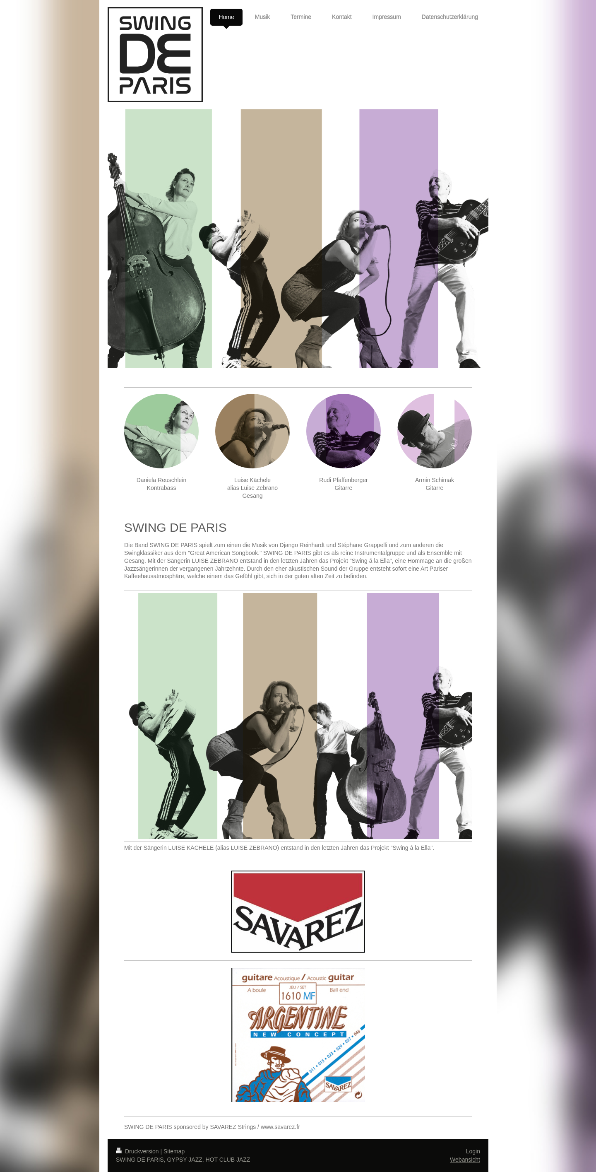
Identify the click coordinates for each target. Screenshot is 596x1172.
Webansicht (465, 1159)
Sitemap (174, 1151)
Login (473, 1151)
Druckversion (138, 1151)
